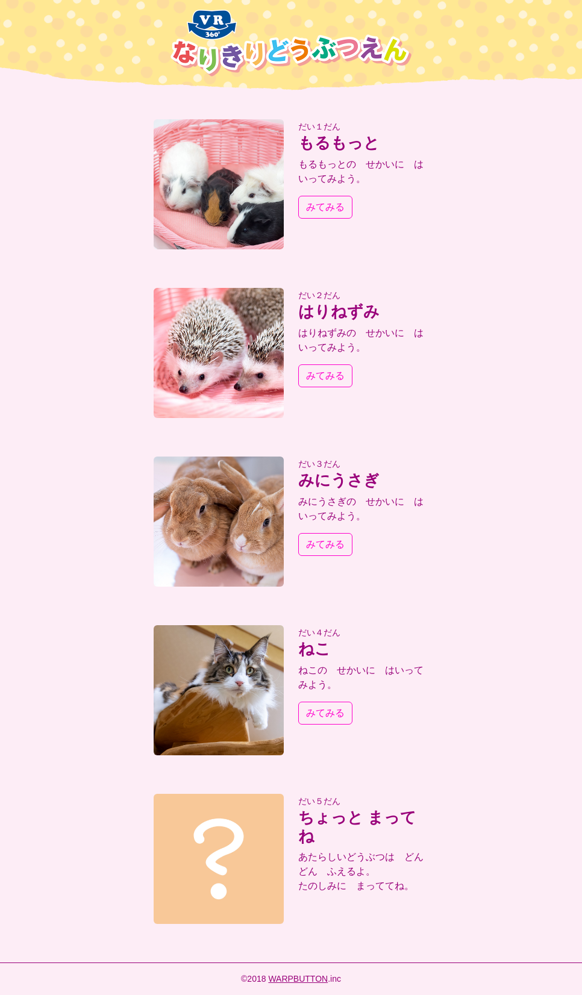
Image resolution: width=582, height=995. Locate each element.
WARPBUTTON (298, 979)
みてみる (325, 207)
